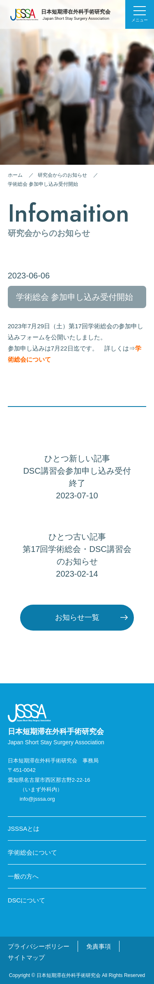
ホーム (15, 175)
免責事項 (98, 946)
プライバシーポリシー (38, 946)
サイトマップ (26, 957)
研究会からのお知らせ (62, 175)
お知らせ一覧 (77, 617)
